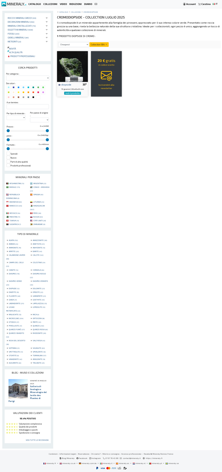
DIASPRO (14, 274)
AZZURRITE (15, 363)
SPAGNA (38, 194)
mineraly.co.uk (68, 463)
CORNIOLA (38, 270)
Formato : (11, 145)
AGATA (13, 240)
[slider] (8, 130)
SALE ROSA (39, 340)
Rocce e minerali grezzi (22, 18)
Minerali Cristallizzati (22, 25)
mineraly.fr (50, 463)
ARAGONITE (39, 359)
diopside (64, 84)
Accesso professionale (131, 454)
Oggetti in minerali (20, 29)
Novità (12, 48)
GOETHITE (39, 300)
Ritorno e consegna (111, 454)
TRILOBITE (38, 363)
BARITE (37, 251)
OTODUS (14, 322)
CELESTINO (39, 262)
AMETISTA (39, 244)
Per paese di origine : (39, 114)
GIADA (13, 300)
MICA (36, 314)
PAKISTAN (14, 217)
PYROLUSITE (15, 326)
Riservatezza (83, 454)
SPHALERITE (39, 352)
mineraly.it (106, 463)
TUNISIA (14, 220)
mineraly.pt (155, 463)
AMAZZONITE (40, 240)
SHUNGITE (39, 348)
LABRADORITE (16, 303)
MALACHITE (15, 314)
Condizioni (53, 454)
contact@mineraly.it (132, 458)
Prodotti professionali (21, 56)
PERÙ (37, 213)
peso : (9, 135)
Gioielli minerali (18, 37)
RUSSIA (38, 217)
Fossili (13, 33)
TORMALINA (39, 355)
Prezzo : (10, 126)
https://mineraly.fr (154, 458)
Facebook (81, 458)
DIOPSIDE (14, 288)
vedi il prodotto (72, 93)
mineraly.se (172, 463)
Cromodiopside (90, 12)
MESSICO (14, 213)
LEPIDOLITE (39, 307)
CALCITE (38, 255)
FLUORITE (14, 296)
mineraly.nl (139, 463)
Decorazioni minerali (21, 21)
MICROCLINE (16, 318)
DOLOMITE (39, 288)
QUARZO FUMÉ (17, 329)
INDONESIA (15, 202)
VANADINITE (15, 359)
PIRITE (37, 322)
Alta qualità (15, 52)
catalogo (63, 12)
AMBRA (13, 244)
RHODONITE (39, 333)
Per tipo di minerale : (16, 113)
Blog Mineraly (67, 458)
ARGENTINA (39, 183)
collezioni (76, 12)
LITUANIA (38, 202)
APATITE (14, 251)
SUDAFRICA (15, 224)
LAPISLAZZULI (40, 303)
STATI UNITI (39, 220)
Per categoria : (12, 74)
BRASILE (14, 187)
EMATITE (14, 292)
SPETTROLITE (16, 352)
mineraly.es (123, 463)
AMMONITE (15, 247)
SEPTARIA (14, 348)
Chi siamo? (96, 454)
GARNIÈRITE (39, 296)
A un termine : (13, 102)
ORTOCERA (39, 318)
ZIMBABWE (39, 224)
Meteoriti (14, 41)
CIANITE (13, 270)
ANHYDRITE (39, 247)
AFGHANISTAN (16, 183)
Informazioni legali (68, 454)
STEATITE (14, 355)
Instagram (95, 458)
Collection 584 (99, 44)
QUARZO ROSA (40, 329)
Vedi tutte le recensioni (37, 440)
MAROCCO (15, 206)
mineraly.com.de (88, 463)
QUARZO (38, 326)
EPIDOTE (38, 292)
